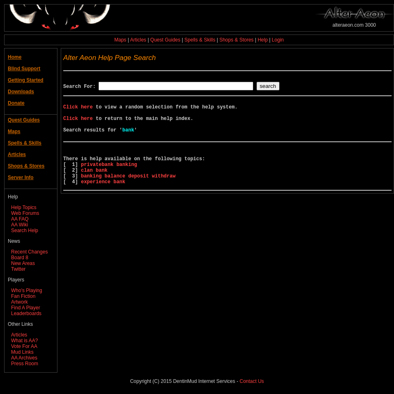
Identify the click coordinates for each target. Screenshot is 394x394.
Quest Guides (165, 40)
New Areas (23, 263)
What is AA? (24, 340)
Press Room (24, 363)
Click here (78, 110)
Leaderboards (26, 313)
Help (263, 40)
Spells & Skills (199, 40)
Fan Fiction (23, 296)
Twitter (18, 269)
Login (278, 40)
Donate (16, 103)
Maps (120, 40)
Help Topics (24, 207)
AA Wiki (19, 225)
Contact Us (252, 381)
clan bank (94, 185)
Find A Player (25, 308)
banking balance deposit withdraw (128, 192)
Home (14, 57)
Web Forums (25, 213)
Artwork (19, 302)
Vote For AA (24, 346)
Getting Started (26, 80)
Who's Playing (26, 290)
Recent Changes (29, 252)
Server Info (21, 177)
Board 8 (19, 257)
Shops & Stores (236, 40)
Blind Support (24, 68)
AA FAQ (20, 219)
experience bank (103, 199)
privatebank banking (109, 178)
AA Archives (24, 358)
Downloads (21, 91)
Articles (138, 40)
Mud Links (22, 352)
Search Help (24, 230)
